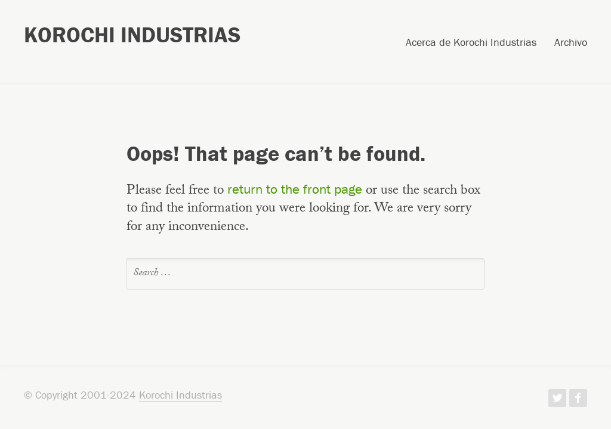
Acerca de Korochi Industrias (471, 43)
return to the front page (294, 189)
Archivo (570, 43)
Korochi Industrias (132, 34)
